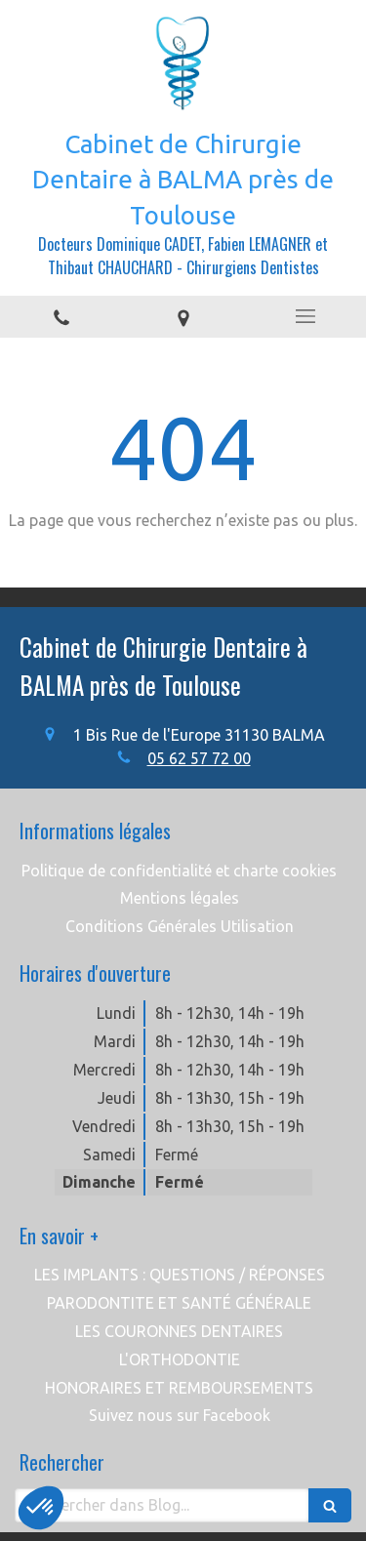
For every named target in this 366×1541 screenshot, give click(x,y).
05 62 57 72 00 (199, 758)
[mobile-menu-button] (305, 316)
